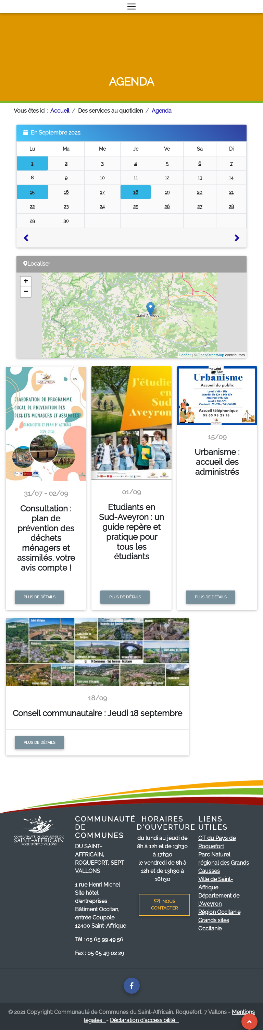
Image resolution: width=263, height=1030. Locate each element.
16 (66, 192)
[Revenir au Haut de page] (249, 1022)
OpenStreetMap (211, 355)
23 (66, 206)
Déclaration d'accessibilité (144, 1020)
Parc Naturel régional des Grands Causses (223, 862)
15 (32, 192)
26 (167, 206)
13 (200, 177)
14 (231, 177)
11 (136, 177)
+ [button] (26, 282)
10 (102, 177)
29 (32, 221)
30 (66, 221)
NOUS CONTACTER (164, 905)
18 (135, 192)
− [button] (26, 292)
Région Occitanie (219, 912)
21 (231, 192)
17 (102, 192)
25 (135, 206)
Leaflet (185, 355)
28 (231, 206)
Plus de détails (39, 597)
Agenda (162, 110)
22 (32, 206)
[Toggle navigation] (131, 6)
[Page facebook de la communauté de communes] (132, 986)
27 (199, 206)
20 (199, 192)
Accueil (59, 110)
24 (102, 206)
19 (167, 192)
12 (167, 177)
